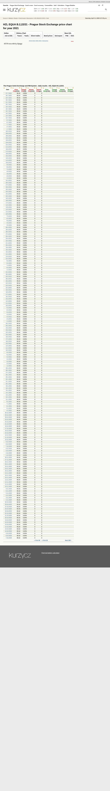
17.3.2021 (9, 294)
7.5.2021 (9, 216)
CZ (99, 5)
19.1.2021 (9, 386)
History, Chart (21, 33)
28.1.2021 (9, 370)
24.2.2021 (9, 328)
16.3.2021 (9, 296)
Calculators (61, 5)
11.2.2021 (9, 348)
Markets (11, 18)
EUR (35, 9)
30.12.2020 (8, 412)
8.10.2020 (9, 535)
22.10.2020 (8, 513)
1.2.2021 (9, 366)
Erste (69, 11)
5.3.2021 (9, 312)
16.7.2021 (9, 109)
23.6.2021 (9, 142)
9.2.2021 (9, 352)
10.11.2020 (8, 486)
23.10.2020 (8, 511)
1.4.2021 (9, 270)
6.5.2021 (9, 218)
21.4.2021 (9, 243)
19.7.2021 (9, 107)
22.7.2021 (9, 100)
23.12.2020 (8, 419)
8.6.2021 (9, 167)
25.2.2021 (9, 325)
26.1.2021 (9, 375)
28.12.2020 (8, 417)
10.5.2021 (9, 214)
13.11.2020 (8, 480)
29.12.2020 (8, 415)
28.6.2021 (9, 136)
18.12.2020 (8, 426)
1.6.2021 (9, 178)
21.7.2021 (9, 102)
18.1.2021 (9, 388)
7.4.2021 (9, 265)
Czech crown (29, 5)
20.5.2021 (9, 196)
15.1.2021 (9, 390)
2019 (33, 41)
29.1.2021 (9, 368)
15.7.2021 (9, 111)
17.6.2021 (9, 151)
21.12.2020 (8, 424)
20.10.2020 (8, 517)
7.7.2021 (9, 124)
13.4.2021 (9, 256)
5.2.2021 (9, 357)
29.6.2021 (9, 133)
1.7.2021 (9, 129)
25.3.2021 (9, 281)
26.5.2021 (9, 187)
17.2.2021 (9, 339)
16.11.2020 (8, 477)
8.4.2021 (9, 263)
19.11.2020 (8, 473)
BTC (46, 9)
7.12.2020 (9, 446)
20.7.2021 (9, 104)
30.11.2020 (8, 457)
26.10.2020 (8, 509)
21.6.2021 (9, 147)
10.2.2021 (9, 350)
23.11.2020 (8, 468)
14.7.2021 (9, 113)
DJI (46, 11)
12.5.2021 (9, 209)
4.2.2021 (9, 359)
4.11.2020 (9, 495)
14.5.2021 (9, 205)
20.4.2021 (9, 245)
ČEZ (69, 9)
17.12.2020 (8, 428)
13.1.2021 (9, 395)
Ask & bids (8, 36)
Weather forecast (105, 1)
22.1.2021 (9, 379)
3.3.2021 (9, 317)
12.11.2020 (8, 482)
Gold (55, 5)
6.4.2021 (9, 267)
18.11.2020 (8, 475)
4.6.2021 (9, 171)
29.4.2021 (9, 229)
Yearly (26, 36)
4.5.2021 (9, 223)
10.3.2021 (9, 305)
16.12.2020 (8, 430)
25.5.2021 (9, 189)
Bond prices (48, 36)
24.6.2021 (9, 140)
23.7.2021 (9, 98)
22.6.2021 (9, 144)
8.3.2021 (9, 310)
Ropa (58, 11)
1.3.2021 (9, 321)
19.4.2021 (9, 247)
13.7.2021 (9, 115)
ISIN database (96, 1)
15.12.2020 (8, 433)
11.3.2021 (9, 303)
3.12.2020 (9, 450)
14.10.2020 (8, 527)
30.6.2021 (9, 131)
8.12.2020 (9, 444)
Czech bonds (22, 18)
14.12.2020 (8, 435)
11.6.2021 (9, 160)
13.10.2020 (8, 529)
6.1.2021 (9, 406)
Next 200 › (68, 540)
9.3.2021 (9, 307)
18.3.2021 (9, 292)
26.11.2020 (8, 462)
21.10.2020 (8, 515)
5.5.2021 (9, 220)
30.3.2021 (9, 274)
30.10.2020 (8, 502)
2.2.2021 (9, 363)
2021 (40, 41)
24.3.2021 (9, 283)
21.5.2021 (9, 194)
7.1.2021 (9, 404)
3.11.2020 (9, 497)
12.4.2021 (9, 258)
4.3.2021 (9, 314)
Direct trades (35, 36)
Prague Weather (70, 5)
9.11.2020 (9, 489)
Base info (68, 33)
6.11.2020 (9, 491)
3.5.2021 (9, 225)
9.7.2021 (9, 120)
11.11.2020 (8, 484)
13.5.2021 (9, 207)
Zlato (58, 9)
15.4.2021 (9, 252)
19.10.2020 (8, 520)
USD (35, 11)
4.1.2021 (9, 410)
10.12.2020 (8, 439)
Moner (90, 1)
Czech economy (39, 5)
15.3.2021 (9, 299)
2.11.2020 (9, 500)
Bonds (15, 18)
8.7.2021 (9, 122)
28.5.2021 (9, 182)
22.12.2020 (8, 422)
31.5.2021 (9, 180)
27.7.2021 (9, 93)
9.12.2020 (9, 442)
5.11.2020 (9, 493)
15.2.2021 (9, 343)
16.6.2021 (9, 153)
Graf (47, 18)
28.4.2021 (9, 232)
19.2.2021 (9, 334)
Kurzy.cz (5, 18)
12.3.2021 (9, 301)
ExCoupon (58, 36)
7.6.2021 (9, 169)
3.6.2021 (9, 174)
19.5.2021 (9, 198)
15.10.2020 (8, 524)
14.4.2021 (9, 254)
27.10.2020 (8, 506)
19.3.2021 (9, 290)
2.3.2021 (9, 319)
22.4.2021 (9, 241)
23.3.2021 (9, 285)
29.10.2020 (8, 504)
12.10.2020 (8, 531)
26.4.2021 (9, 236)
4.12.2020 (9, 448)
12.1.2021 (9, 397)
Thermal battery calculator (50, 553)
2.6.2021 (9, 176)
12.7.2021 (9, 118)
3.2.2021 (9, 361)
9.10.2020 (9, 533)
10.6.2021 (9, 162)
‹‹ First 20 (45, 540)
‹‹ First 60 (37, 540)
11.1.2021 (9, 399)
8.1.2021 (9, 401)
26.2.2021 (9, 323)
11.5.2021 (9, 212)
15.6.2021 (9, 156)
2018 (30, 41)
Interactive (45, 41)
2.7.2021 (9, 127)
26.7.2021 (9, 95)
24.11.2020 (8, 466)
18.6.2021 (9, 149)
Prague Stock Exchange (17, 5)
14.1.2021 (9, 392)
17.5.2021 (9, 203)
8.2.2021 (9, 354)
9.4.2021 (9, 261)
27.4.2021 (9, 234)
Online (6, 33)
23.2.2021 (9, 330)
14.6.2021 (9, 158)
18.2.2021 (9, 337)
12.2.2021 (9, 346)
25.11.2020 (8, 464)
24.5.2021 (9, 191)
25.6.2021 (9, 138)
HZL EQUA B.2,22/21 (39, 18)
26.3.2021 (9, 279)
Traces (19, 36)
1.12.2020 (9, 455)
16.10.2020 (8, 522)
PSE (66, 36)
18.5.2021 (9, 200)
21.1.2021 (9, 381)
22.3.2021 (9, 287)
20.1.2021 (9, 384)
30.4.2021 (9, 227)
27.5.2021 (9, 185)
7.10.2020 (9, 538)
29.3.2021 (9, 276)
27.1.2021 (9, 372)
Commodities (49, 5)
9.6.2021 (9, 165)
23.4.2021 (9, 238)
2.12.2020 (9, 453)
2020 (37, 41)
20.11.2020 (8, 471)
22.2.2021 (9, 332)
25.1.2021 (9, 377)
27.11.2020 (8, 459)
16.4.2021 (9, 249)
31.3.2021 (9, 272)
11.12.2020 (8, 437)
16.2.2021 (9, 341)
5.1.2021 (9, 408)
